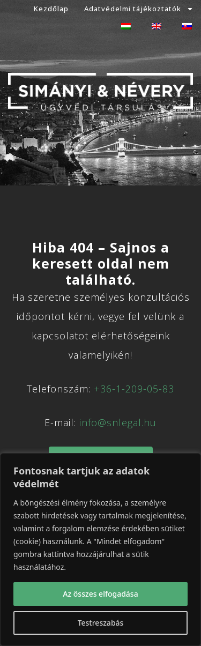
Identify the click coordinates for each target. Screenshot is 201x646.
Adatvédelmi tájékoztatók (138, 9)
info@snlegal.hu (118, 422)
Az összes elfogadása (100, 594)
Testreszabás (101, 623)
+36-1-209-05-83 (134, 388)
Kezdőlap (51, 8)
